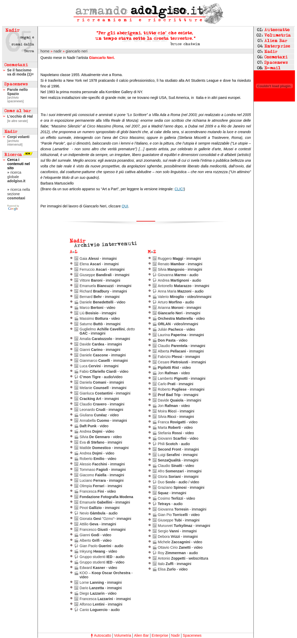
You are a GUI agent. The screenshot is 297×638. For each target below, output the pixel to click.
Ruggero (170, 258)
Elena (90, 264)
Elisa (167, 569)
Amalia (96, 339)
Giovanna (172, 275)
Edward (92, 568)
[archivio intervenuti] (15, 142)
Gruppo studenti (96, 557)
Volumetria (122, 635)
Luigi (169, 455)
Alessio (93, 464)
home (45, 51)
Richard (94, 291)
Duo (166, 482)
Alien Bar (141, 635)
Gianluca (96, 393)
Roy (172, 553)
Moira (167, 411)
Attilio (89, 524)
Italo (166, 564)
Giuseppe (96, 275)
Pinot (91, 508)
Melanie (94, 388)
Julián (170, 329)
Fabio (98, 371)
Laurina (172, 335)
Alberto (90, 540)
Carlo (166, 384)
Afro (171, 471)
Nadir (175, 635)
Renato (171, 264)
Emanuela (97, 286)
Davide (92, 344)
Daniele (97, 302)
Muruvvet (175, 526)
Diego (92, 593)
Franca (172, 422)
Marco (91, 308)
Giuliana (93, 415)
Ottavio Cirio (174, 547)
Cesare (173, 362)
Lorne (92, 582)
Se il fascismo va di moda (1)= (20, 72)
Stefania (170, 433)
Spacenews (192, 635)
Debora (169, 536)
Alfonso (92, 604)
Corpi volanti (18, 137)
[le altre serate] (17, 121)
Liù (89, 313)
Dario (92, 588)
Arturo (170, 302)
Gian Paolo (95, 546)
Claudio (93, 404)
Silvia (95, 437)
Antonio (172, 558)
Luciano (93, 480)
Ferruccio (93, 269)
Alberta (172, 351)
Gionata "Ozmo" (97, 519)
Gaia (89, 258)
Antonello (175, 286)
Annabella (94, 420)
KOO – (105, 573)
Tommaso (94, 469)
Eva (92, 442)
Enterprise (160, 635)
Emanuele (96, 502)
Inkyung (92, 551)
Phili (168, 444)
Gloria (169, 476)
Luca (90, 366)
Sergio (168, 531)
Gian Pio (173, 515)
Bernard (91, 297)
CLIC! (179, 189)
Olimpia (92, 486)
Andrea (91, 431)
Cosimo (170, 498)
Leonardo (92, 410)
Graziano (172, 487)
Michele (174, 542)
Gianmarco (95, 360)
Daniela (93, 382)
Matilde (95, 448)
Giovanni (172, 438)
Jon (168, 373)
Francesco (94, 529)
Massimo (94, 318)
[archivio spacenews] (15, 99)
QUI (125, 206)
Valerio (171, 297)
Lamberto (173, 378)
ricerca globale (16, 176)
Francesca (92, 491)
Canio (94, 610)
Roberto (92, 459)
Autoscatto (102, 635)
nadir (58, 51)
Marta (169, 427)
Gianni (91, 350)
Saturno (91, 324)
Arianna (170, 308)
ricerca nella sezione (18, 193)
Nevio (92, 513)
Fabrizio (170, 357)
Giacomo (93, 475)
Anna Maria (175, 291)
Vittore (91, 280)
